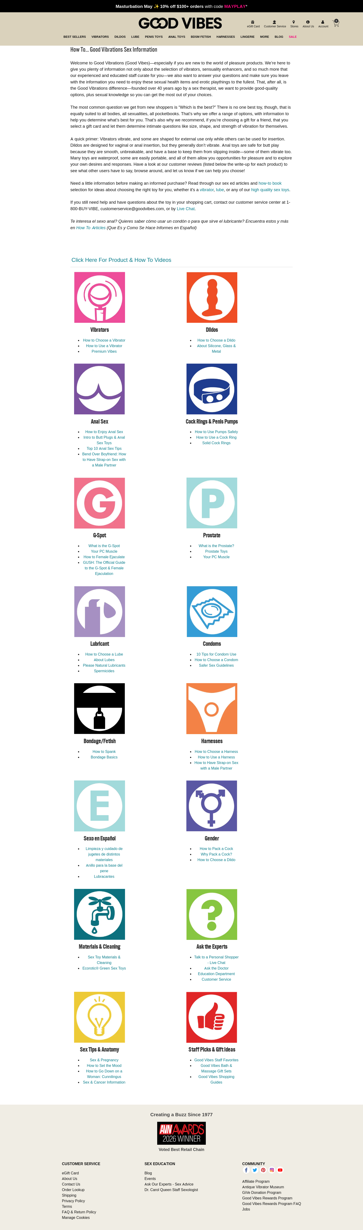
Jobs (246, 1209)
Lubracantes (104, 876)
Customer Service (216, 979)
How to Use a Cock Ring (216, 437)
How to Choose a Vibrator (104, 340)
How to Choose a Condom (216, 659)
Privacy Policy (73, 1200)
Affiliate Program (255, 1181)
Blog (148, 1173)
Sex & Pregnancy (104, 1060)
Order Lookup (73, 1189)
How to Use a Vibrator (104, 345)
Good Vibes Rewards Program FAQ (271, 1203)
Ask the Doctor (216, 968)
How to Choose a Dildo (216, 340)
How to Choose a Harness (216, 751)
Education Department (216, 973)
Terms (67, 1206)
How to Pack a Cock (216, 848)
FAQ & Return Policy (79, 1212)
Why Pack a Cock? (216, 854)
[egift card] (253, 24)
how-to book (270, 183)
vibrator (207, 189)
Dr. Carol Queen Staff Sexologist (171, 1189)
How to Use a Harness (216, 757)
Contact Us (71, 1184)
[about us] (307, 24)
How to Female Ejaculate (104, 557)
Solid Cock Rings (216, 443)
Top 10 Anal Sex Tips (104, 448)
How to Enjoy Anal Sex (104, 431)
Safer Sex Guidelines (216, 665)
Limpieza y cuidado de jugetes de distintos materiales (104, 854)
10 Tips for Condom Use (216, 654)
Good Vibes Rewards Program (267, 1198)
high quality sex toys (270, 189)
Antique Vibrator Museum (263, 1187)
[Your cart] (335, 23)
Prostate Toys (216, 551)
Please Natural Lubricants (104, 665)
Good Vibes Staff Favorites (216, 1060)
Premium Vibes (104, 351)
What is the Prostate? (216, 545)
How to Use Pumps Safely (216, 431)
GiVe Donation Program (261, 1192)
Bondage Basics (104, 757)
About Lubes (104, 659)
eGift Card (70, 1173)
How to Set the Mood (104, 1065)
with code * (181, 6)
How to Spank (104, 751)
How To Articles (91, 227)
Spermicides (104, 671)
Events (150, 1178)
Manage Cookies (76, 1217)
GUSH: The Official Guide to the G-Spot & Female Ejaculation (104, 568)
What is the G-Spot (104, 545)
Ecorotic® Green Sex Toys (104, 968)
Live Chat (186, 208)
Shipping (69, 1195)
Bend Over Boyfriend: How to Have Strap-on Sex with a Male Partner (104, 459)
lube (220, 189)
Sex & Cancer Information (104, 1082)
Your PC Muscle (104, 551)
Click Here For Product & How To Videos (121, 259)
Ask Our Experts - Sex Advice (168, 1184)
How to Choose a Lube (104, 654)
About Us (69, 1178)
